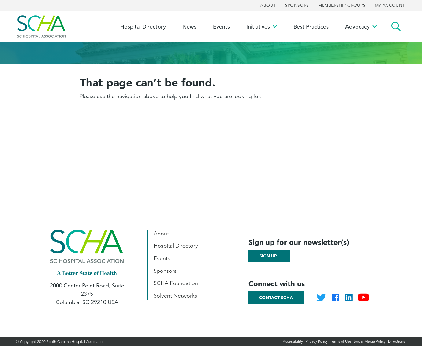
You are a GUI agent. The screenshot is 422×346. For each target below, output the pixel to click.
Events (162, 258)
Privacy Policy (316, 341)
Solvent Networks (175, 295)
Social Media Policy (370, 341)
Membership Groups (342, 5)
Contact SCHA (276, 297)
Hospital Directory (176, 245)
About (268, 5)
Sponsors (297, 5)
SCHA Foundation (176, 283)
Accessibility (293, 341)
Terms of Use (340, 341)
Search (396, 26)
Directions (396, 341)
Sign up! (269, 256)
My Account (390, 5)
